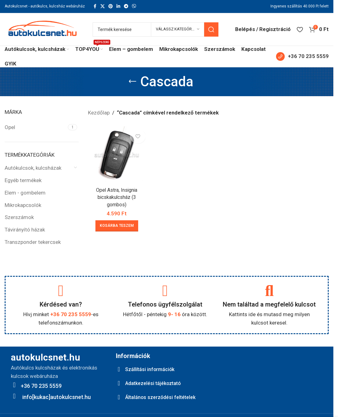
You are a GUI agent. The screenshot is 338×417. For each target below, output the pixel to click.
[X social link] (103, 6)
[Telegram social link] (126, 6)
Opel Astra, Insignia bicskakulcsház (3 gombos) (115, 195)
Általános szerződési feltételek (164, 397)
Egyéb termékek (23, 180)
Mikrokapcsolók (23, 205)
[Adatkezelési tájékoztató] (119, 383)
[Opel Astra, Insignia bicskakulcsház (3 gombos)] (115, 154)
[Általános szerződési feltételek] (119, 397)
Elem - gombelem (25, 193)
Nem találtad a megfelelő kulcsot (269, 304)
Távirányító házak (25, 229)
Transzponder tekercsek (33, 242)
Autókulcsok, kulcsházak (33, 168)
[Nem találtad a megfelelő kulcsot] (269, 290)
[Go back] (132, 81)
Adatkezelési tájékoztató (157, 383)
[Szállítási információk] (119, 369)
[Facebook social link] (95, 6)
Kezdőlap (99, 113)
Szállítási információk (152, 369)
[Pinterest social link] (111, 6)
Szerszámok (19, 217)
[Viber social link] (134, 6)
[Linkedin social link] (118, 6)
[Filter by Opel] (35, 127)
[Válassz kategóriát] (177, 29)
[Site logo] (43, 29)
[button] (115, 224)
